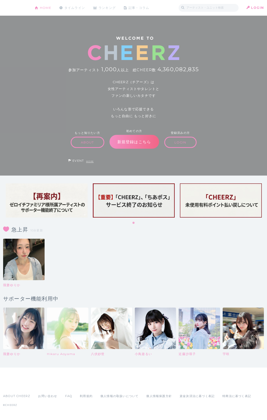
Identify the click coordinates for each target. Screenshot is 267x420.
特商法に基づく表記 (236, 396)
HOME (45, 8)
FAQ (68, 396)
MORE (90, 161)
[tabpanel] (47, 200)
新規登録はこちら (134, 141)
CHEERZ (15, 8)
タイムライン (74, 8)
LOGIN (257, 8)
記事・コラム (139, 8)
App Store (15, 384)
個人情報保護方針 (159, 396)
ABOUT (87, 142)
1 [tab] (133, 223)
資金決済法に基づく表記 (197, 396)
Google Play (43, 384)
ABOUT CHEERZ (16, 396)
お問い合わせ (47, 396)
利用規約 (86, 396)
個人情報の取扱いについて (119, 396)
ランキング (107, 8)
